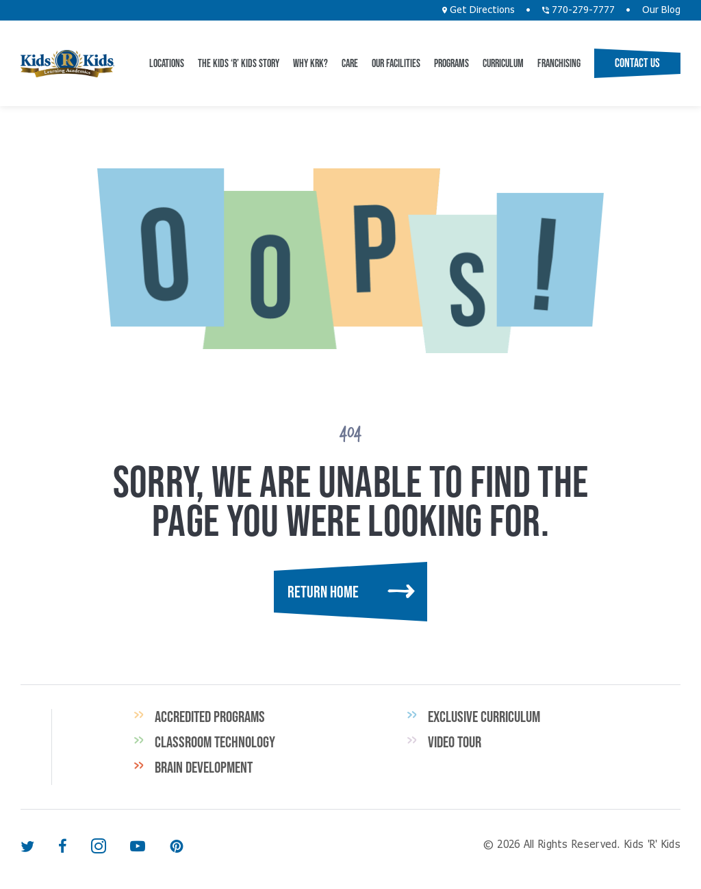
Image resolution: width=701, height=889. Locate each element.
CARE (350, 63)
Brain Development (204, 767)
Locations (166, 63)
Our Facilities (396, 63)
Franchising (559, 63)
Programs (451, 63)
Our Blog (661, 10)
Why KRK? (310, 63)
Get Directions (478, 10)
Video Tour (454, 742)
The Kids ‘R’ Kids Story (238, 63)
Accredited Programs (210, 716)
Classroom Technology (215, 742)
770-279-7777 (578, 10)
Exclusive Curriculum (484, 716)
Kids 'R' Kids (67, 63)
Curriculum (503, 63)
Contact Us (637, 63)
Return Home (323, 591)
